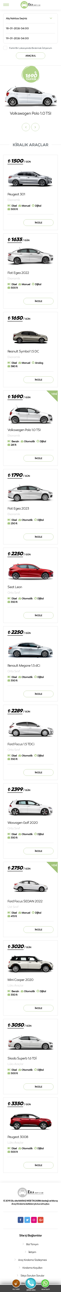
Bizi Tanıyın (32, 1244)
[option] (30, 90)
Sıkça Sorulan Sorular (32, 1275)
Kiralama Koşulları (32, 1267)
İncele (38, 222)
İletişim (32, 1252)
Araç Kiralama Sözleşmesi (32, 1260)
